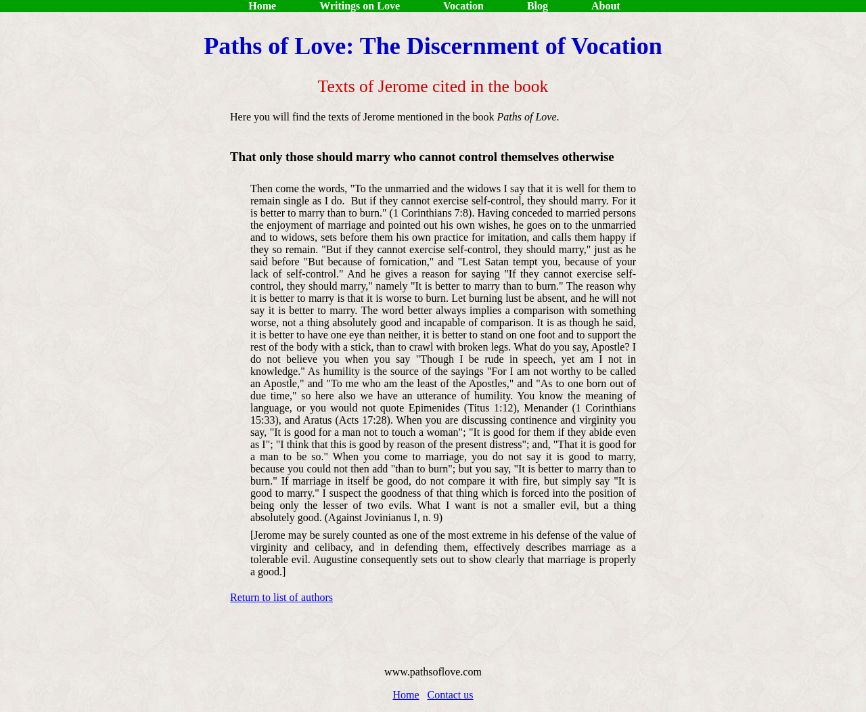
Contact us (451, 694)
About (605, 6)
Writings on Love (359, 6)
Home (261, 6)
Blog (537, 6)
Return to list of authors (281, 597)
